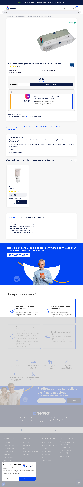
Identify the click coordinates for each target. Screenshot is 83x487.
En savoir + (52, 98)
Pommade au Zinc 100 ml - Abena (17, 188)
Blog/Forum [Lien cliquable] (26, 454)
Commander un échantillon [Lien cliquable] (30, 451)
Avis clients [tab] (42, 217)
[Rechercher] (41, 12)
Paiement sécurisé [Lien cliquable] (47, 454)
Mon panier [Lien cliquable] (26, 448)
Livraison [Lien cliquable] (44, 448)
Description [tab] (13, 217)
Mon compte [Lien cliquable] (26, 445)
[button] (71, 160)
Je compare (11, 129)
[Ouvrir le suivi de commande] (78, 482)
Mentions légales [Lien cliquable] (46, 460)
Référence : (11, 70)
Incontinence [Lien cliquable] (7, 442)
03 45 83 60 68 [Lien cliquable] (66, 450)
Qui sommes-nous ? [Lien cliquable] (47, 442)
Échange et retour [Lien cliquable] (47, 451)
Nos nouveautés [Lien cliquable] (27, 442)
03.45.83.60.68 (33, 379)
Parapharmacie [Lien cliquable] (8, 451)
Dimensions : (11, 72)
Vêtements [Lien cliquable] (7, 460)
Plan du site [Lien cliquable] (27, 438)
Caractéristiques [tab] (28, 217)
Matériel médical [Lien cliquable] (9, 457)
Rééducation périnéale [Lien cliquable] (10, 448)
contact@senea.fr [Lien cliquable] (67, 453)
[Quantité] (23, 84)
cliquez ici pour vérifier (56, 430)
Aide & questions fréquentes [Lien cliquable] (50, 445)
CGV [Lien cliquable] (43, 457)
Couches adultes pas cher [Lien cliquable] (11, 445)
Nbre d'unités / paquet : (48, 70)
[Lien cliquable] (41, 2)
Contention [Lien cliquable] (7, 454)
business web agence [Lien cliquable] (56, 484)
